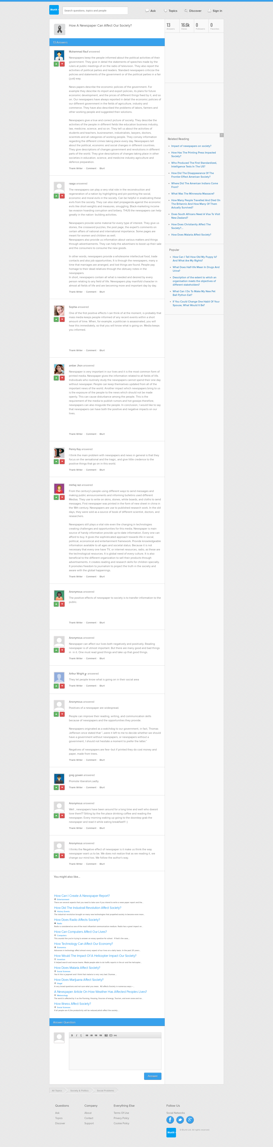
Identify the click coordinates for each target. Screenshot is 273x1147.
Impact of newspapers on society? (191, 146)
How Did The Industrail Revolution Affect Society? (87, 908)
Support (89, 1123)
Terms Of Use (121, 1112)
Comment (91, 168)
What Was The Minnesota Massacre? (192, 193)
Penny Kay (75, 449)
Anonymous (76, 591)
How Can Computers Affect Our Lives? (80, 932)
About (87, 1112)
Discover (192, 11)
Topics (170, 11)
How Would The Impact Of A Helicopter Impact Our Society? (95, 956)
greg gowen (76, 775)
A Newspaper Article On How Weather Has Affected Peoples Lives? (100, 992)
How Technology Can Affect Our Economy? (83, 944)
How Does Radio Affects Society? (77, 920)
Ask (150, 11)
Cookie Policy (121, 1123)
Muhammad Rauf (78, 51)
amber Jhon (76, 365)
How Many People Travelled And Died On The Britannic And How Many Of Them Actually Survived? (195, 204)
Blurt (102, 168)
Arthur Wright (76, 673)
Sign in (214, 11)
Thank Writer (76, 168)
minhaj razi (75, 485)
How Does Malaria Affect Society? (77, 968)
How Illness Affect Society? (72, 1004)
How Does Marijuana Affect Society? (79, 980)
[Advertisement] (109, 338)
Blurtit (54, 10)
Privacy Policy (121, 1118)
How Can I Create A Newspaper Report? (82, 896)
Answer (153, 1076)
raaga (72, 183)
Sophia (73, 307)
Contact (88, 1118)
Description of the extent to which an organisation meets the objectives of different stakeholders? (194, 281)
